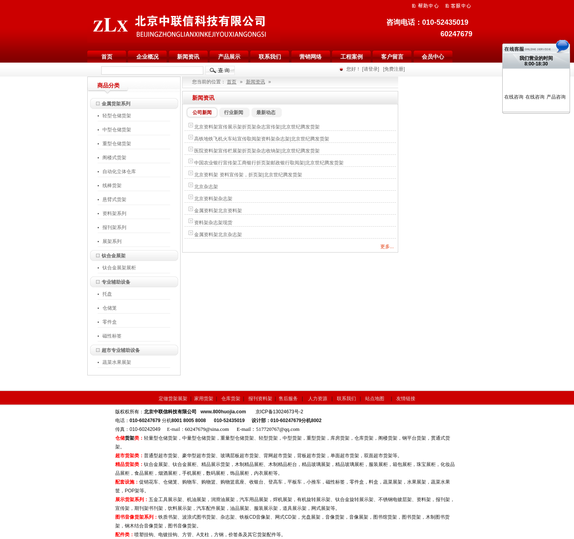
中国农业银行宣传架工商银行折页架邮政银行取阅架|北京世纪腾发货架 (269, 163)
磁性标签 (112, 336)
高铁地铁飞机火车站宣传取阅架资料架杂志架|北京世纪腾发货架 (261, 139)
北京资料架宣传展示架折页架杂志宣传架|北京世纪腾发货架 (257, 127)
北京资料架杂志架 (213, 198)
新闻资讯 (188, 56)
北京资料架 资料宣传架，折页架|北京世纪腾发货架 (248, 175)
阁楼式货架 (116, 157)
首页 (106, 56)
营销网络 (310, 56)
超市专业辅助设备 (121, 350)
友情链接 (405, 398)
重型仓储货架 (119, 143)
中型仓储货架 (116, 129)
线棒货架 (112, 185)
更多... (387, 246)
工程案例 (351, 56)
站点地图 (375, 398)
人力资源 (318, 398)
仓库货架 (231, 398)
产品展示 (229, 56)
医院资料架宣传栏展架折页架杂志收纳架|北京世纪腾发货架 (257, 151)
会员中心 (433, 56)
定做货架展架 (173, 398)
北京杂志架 (206, 187)
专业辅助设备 (116, 282)
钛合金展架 (114, 256)
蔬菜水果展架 (116, 362)
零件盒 (109, 322)
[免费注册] (394, 69)
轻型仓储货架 (119, 115)
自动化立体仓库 (119, 171)
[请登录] (370, 69)
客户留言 (392, 56)
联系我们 (270, 56)
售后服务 (288, 398)
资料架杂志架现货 (213, 222)
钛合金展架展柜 (119, 267)
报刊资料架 (260, 398)
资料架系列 (114, 213)
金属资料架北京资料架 (218, 210)
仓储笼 (109, 308)
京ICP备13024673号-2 (279, 412)
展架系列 (112, 241)
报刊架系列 (114, 227)
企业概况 (147, 56)
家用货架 (203, 398)
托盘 (107, 294)
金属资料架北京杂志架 (218, 234)
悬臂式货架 (114, 199)
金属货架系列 (116, 104)
